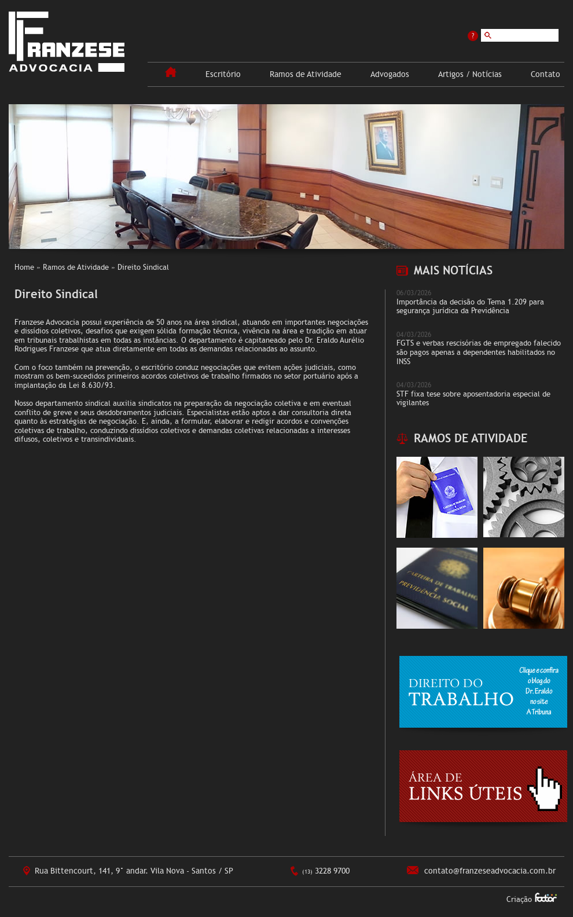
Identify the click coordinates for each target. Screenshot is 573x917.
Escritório (223, 74)
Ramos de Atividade (305, 74)
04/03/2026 (413, 335)
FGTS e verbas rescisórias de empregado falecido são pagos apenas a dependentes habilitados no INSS (478, 352)
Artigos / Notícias (470, 74)
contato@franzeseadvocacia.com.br (490, 871)
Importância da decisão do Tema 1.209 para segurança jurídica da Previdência (470, 307)
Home (24, 267)
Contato (545, 74)
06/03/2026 (413, 293)
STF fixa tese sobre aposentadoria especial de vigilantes (473, 399)
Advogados (389, 74)
